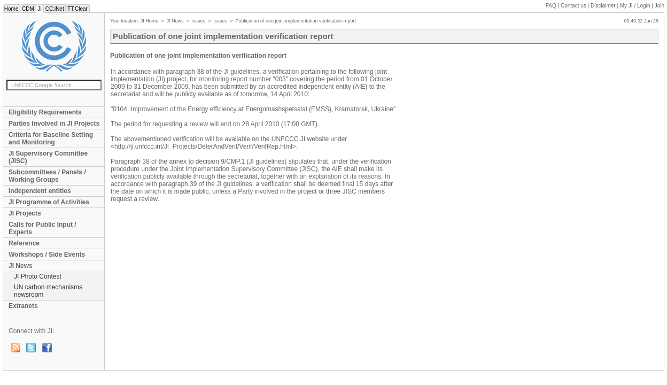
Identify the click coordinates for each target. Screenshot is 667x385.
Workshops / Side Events (47, 254)
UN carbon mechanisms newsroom (48, 290)
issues (199, 21)
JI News (21, 266)
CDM (27, 9)
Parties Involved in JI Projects (54, 123)
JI (39, 9)
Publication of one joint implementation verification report (295, 21)
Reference (24, 243)
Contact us (573, 6)
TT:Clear (77, 9)
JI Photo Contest (37, 276)
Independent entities (40, 191)
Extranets (23, 306)
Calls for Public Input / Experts (42, 228)
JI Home (150, 21)
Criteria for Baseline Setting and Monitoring (51, 138)
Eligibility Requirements (45, 112)
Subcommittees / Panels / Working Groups (47, 175)
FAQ (551, 6)
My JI (635, 6)
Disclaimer (603, 6)
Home (11, 9)
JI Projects (25, 213)
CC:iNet (55, 9)
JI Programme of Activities (49, 202)
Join (659, 6)
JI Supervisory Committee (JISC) (48, 157)
